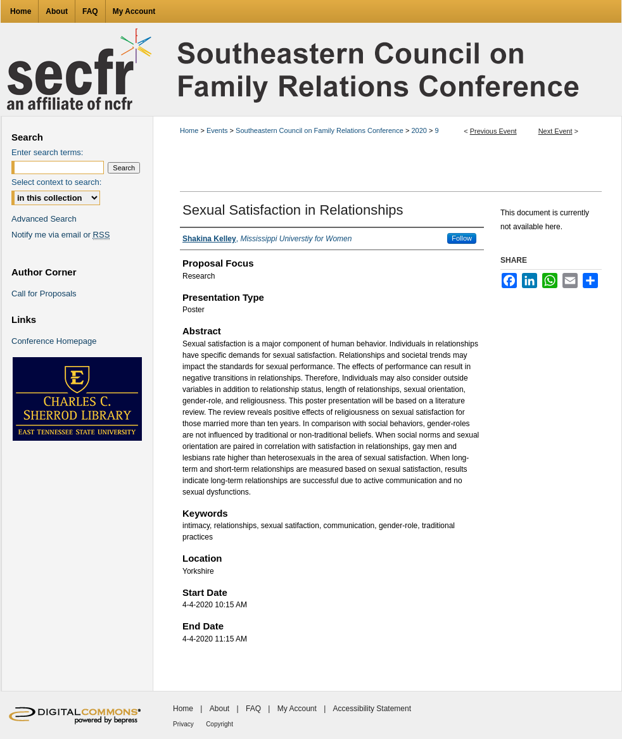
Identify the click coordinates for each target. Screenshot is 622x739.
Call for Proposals (44, 293)
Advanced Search (44, 219)
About (219, 708)
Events (218, 130)
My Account (297, 708)
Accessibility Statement (372, 708)
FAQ (253, 708)
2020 (420, 130)
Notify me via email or (60, 234)
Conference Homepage (53, 341)
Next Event (555, 131)
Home (189, 130)
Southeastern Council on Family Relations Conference (320, 130)
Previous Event (493, 131)
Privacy (183, 724)
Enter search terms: (47, 152)
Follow (462, 238)
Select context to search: (56, 182)
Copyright (219, 724)
